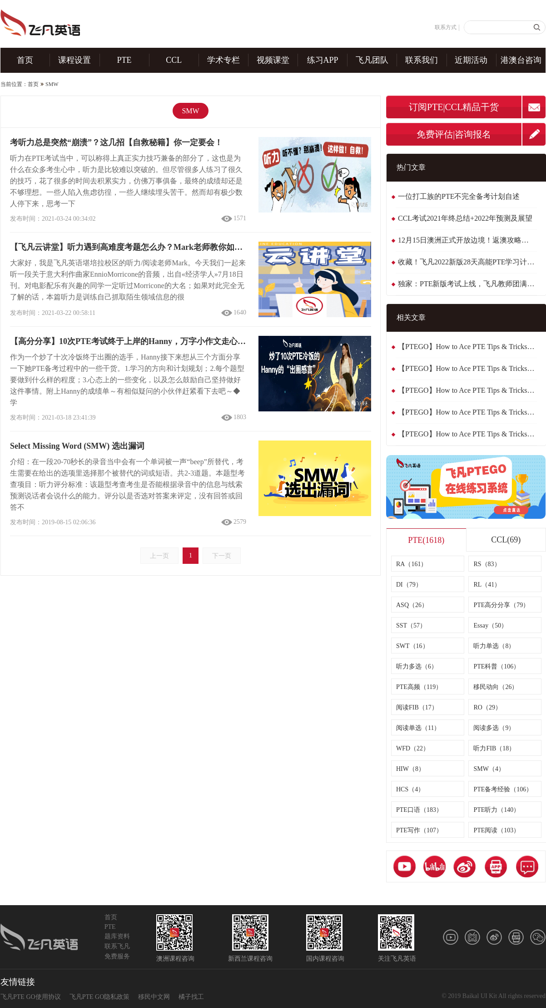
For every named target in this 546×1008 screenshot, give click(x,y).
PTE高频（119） (419, 687)
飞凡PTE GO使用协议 (30, 996)
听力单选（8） (494, 646)
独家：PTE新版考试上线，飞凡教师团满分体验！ (467, 284)
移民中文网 (154, 996)
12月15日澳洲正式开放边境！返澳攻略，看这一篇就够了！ (467, 240)
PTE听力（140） (496, 809)
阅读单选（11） (418, 727)
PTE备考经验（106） (502, 789)
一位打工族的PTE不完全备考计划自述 (459, 196)
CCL (174, 60)
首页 (25, 60)
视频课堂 (273, 60)
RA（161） (411, 564)
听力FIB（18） (494, 748)
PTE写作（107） (419, 830)
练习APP (322, 60)
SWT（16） (412, 646)
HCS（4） (410, 789)
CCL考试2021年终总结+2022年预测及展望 (465, 218)
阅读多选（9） (494, 727)
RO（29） (487, 707)
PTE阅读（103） (496, 830)
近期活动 (471, 60)
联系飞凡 (117, 946)
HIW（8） (410, 768)
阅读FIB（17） (417, 707)
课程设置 (74, 60)
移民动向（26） (495, 687)
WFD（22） (412, 748)
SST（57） (411, 625)
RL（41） (487, 584)
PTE (124, 60)
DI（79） (409, 584)
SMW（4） (488, 768)
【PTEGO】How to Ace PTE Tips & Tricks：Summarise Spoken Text (467, 390)
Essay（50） (490, 625)
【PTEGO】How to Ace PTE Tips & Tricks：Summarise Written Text (467, 368)
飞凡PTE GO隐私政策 (99, 996)
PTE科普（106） (496, 666)
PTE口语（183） (419, 809)
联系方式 (446, 27)
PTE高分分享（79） (501, 605)
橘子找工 (191, 996)
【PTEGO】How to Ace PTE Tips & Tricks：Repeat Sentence (467, 346)
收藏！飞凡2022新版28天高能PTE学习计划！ (467, 262)
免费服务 (117, 956)
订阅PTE (426, 107)
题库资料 (117, 936)
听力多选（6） (416, 666)
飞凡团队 (372, 60)
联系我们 (421, 60)
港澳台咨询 (521, 60)
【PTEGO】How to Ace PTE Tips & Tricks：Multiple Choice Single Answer (467, 412)
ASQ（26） (412, 605)
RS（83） (486, 564)
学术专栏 (223, 60)
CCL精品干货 (472, 107)
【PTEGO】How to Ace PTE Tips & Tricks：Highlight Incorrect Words (467, 434)
